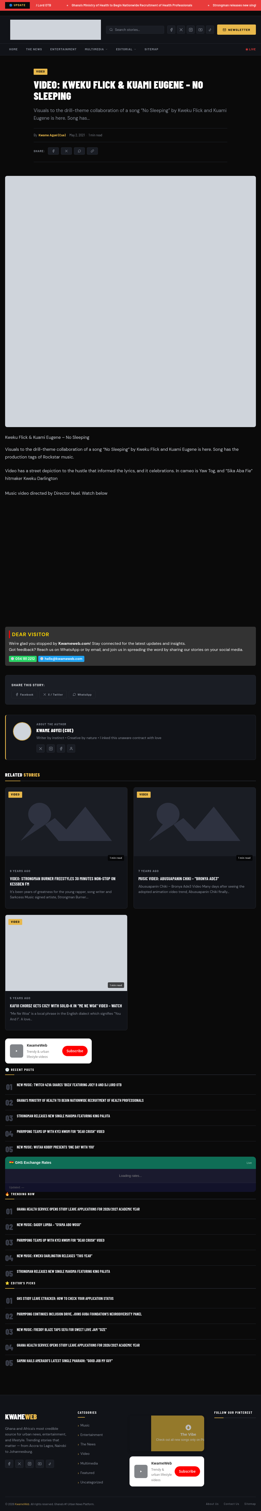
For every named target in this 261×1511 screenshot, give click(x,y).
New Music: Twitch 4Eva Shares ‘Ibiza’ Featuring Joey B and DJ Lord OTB (69, 1085)
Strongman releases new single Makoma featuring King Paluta (63, 1116)
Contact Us (231, 1503)
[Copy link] (92, 151)
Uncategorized (92, 1482)
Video (40, 71)
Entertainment (63, 49)
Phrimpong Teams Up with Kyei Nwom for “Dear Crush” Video (61, 1131)
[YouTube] (200, 30)
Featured (88, 1473)
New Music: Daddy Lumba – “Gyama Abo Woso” (49, 1225)
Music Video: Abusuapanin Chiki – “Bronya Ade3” (178, 878)
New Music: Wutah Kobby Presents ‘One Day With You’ (55, 1147)
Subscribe (75, 1050)
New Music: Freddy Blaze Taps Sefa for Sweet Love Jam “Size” (62, 1329)
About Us (212, 1503)
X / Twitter (53, 694)
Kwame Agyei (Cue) (52, 135)
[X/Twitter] (181, 30)
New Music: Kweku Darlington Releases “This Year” (54, 1256)
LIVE (252, 49)
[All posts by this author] (71, 748)
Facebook (24, 694)
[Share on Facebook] (53, 151)
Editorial (126, 49)
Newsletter (236, 29)
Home (13, 49)
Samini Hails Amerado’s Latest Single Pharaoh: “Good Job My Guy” (65, 1361)
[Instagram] (191, 30)
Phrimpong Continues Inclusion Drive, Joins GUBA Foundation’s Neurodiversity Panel (79, 1314)
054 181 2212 (23, 659)
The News (34, 49)
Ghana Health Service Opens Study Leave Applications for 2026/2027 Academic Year (78, 1209)
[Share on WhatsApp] (79, 151)
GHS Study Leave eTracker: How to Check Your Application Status (65, 1298)
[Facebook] (171, 30)
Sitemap (151, 49)
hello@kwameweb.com (61, 659)
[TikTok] (210, 30)
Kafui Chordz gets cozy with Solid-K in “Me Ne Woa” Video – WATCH (66, 1005)
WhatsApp (82, 694)
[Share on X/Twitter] (66, 151)
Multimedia (96, 49)
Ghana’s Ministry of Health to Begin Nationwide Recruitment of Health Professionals (133, 5)
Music (85, 1425)
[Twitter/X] (40, 748)
